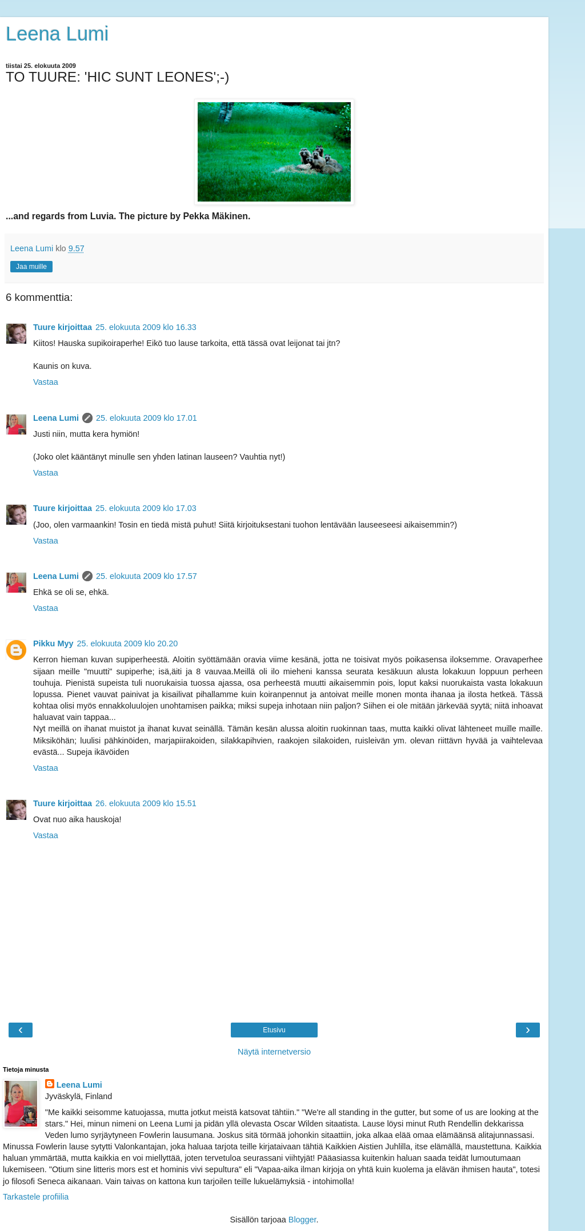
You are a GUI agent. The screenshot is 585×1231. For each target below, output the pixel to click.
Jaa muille (31, 267)
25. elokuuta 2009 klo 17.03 (146, 508)
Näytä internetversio (274, 1051)
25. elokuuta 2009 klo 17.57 (146, 576)
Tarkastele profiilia (36, 1196)
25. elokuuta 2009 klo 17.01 (146, 418)
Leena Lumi (57, 34)
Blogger (302, 1219)
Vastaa (45, 382)
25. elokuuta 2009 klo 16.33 (146, 327)
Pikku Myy (53, 643)
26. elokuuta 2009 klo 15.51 (146, 803)
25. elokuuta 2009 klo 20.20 (127, 643)
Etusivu (274, 1030)
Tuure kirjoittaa (62, 327)
